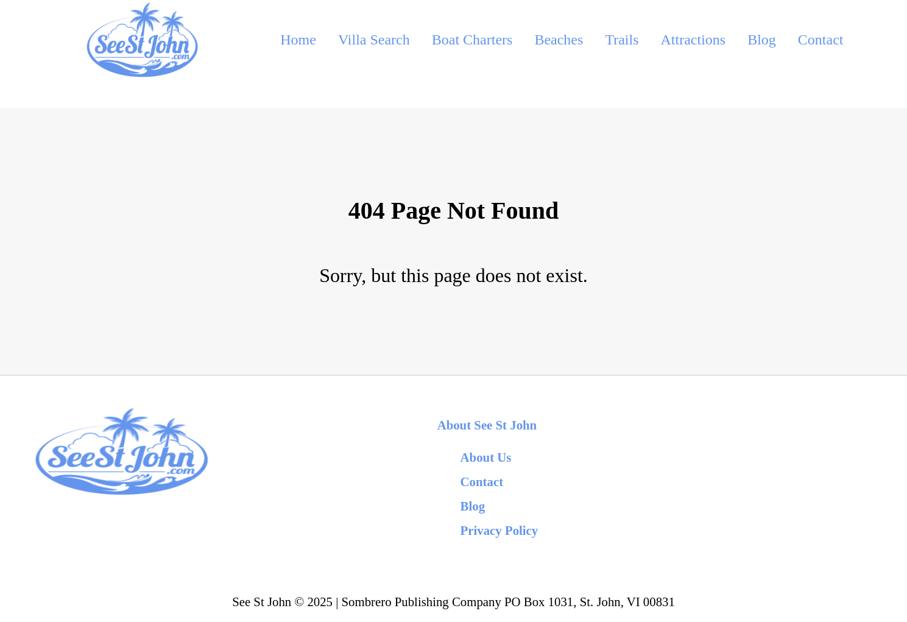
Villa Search (374, 40)
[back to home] (142, 39)
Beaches (558, 40)
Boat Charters (472, 40)
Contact (821, 40)
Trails (621, 40)
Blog (761, 40)
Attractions (693, 40)
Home (298, 40)
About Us (486, 457)
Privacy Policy (499, 530)
